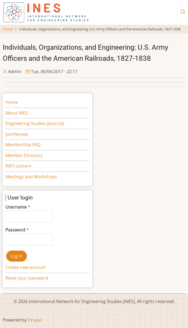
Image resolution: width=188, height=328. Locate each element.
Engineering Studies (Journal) (34, 123)
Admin (14, 71)
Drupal (35, 320)
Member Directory (24, 155)
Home (8, 29)
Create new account (25, 267)
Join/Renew (16, 134)
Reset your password (26, 278)
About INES (16, 113)
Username (16, 207)
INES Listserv (18, 166)
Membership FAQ (22, 145)
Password (15, 230)
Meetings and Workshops (31, 177)
